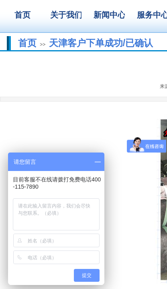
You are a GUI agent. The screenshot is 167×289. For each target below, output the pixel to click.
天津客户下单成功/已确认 (101, 43)
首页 (27, 43)
